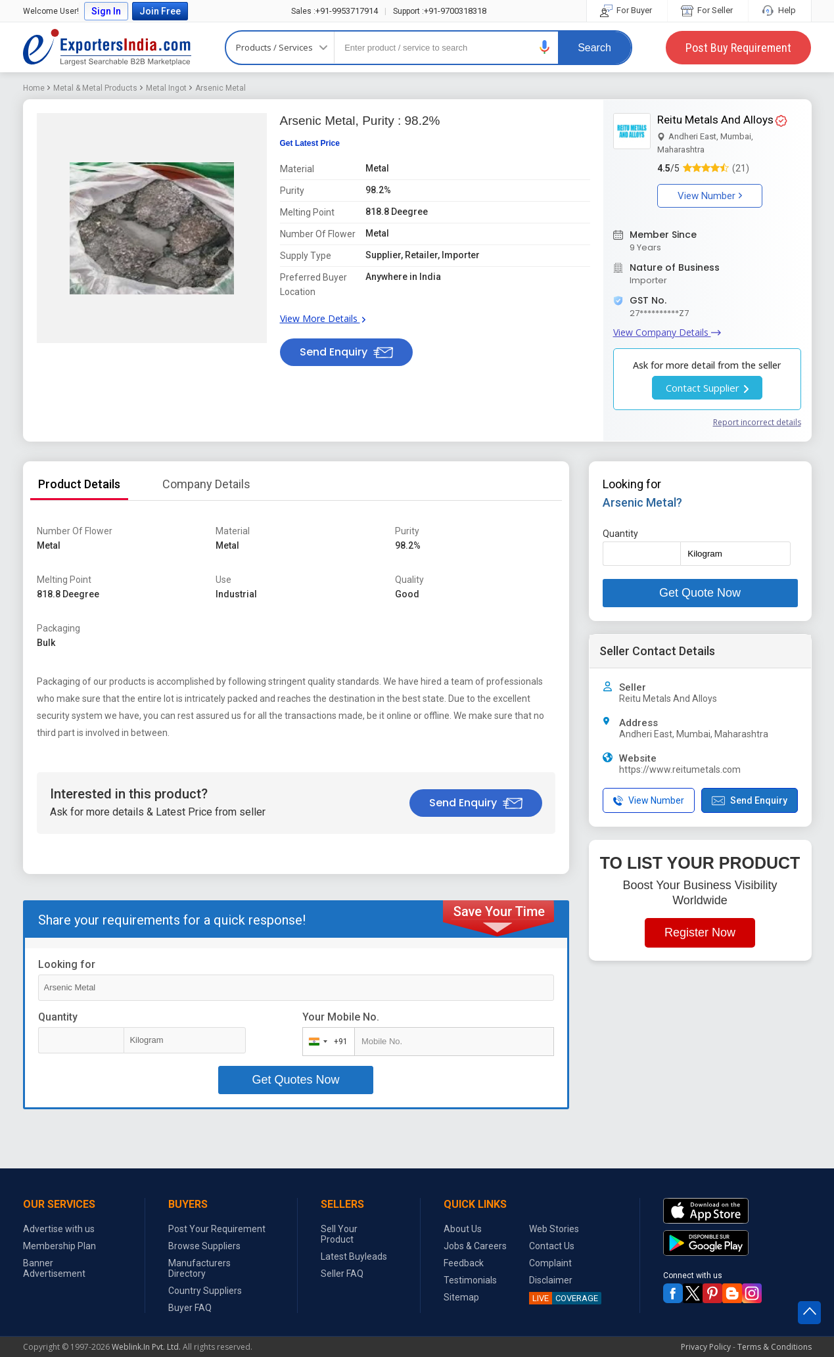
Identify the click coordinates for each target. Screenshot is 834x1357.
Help (780, 10)
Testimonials (470, 1280)
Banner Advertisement (54, 1268)
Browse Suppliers (204, 1246)
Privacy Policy (706, 1346)
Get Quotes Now (295, 1079)
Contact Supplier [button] (707, 387)
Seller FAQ (342, 1273)
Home (34, 88)
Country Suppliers (205, 1290)
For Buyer (627, 10)
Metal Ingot (166, 88)
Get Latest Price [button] (310, 143)
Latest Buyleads (354, 1256)
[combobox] (326, 1041)
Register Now (699, 932)
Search (594, 47)
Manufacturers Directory (199, 1268)
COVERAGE (563, 1298)
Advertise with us (59, 1229)
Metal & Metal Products (95, 88)
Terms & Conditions (774, 1346)
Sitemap (461, 1297)
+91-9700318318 (439, 11)
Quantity (58, 1017)
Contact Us (551, 1246)
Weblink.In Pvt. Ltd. (146, 1346)
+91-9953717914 (334, 11)
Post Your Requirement (217, 1229)
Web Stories (554, 1229)
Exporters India (107, 47)
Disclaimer (550, 1280)
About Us (463, 1229)
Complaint (550, 1263)
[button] (545, 47)
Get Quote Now (700, 592)
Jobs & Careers (475, 1246)
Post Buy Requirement (738, 48)
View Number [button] (710, 196)
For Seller (708, 10)
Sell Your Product (339, 1234)
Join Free (160, 11)
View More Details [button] (322, 318)
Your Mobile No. (340, 1017)
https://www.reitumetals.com (680, 769)
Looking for (66, 964)
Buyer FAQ (190, 1307)
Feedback (464, 1263)
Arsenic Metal (220, 88)
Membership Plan (59, 1246)
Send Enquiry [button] (346, 351)
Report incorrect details (757, 422)
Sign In (106, 11)
